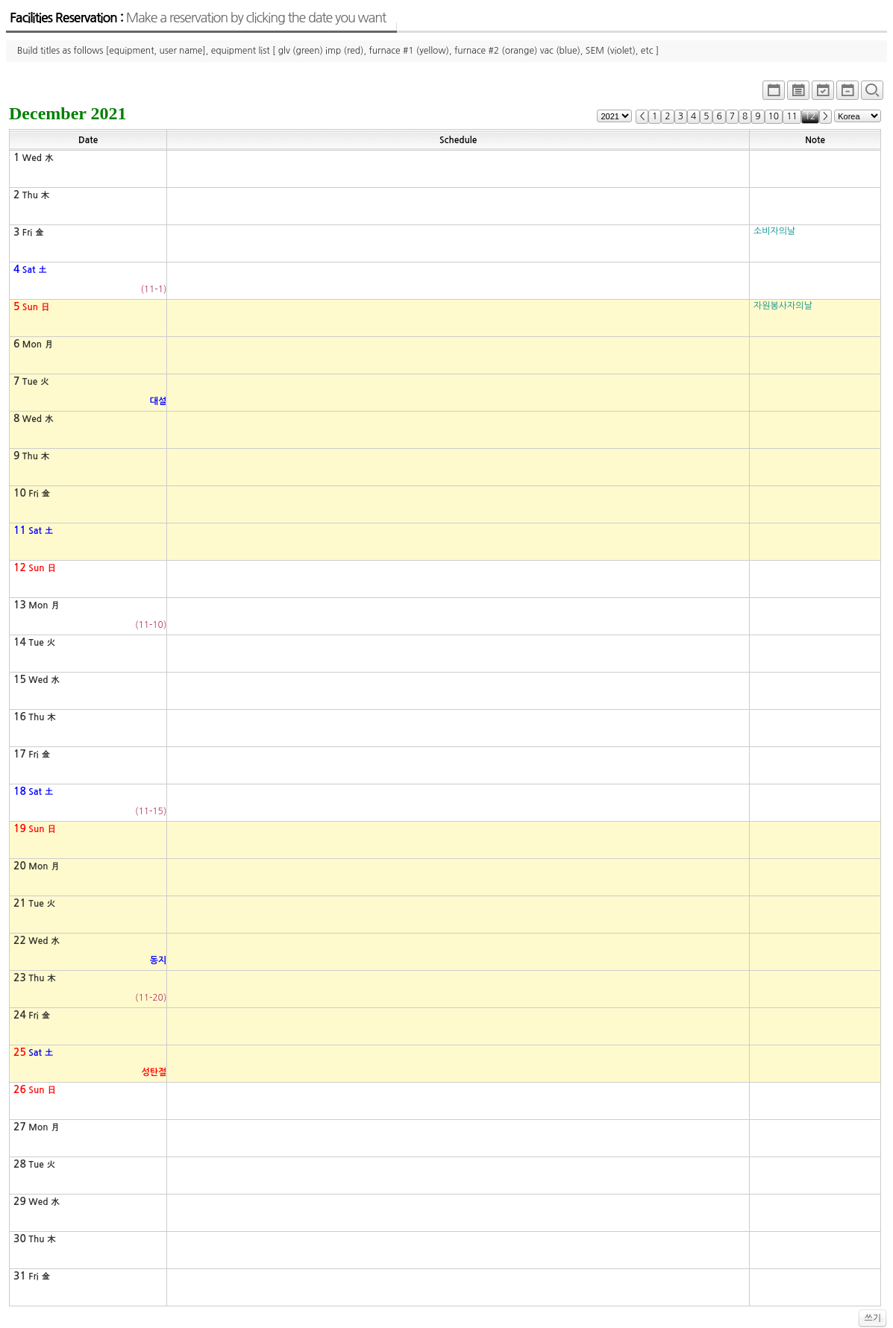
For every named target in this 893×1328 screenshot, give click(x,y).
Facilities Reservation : (198, 18)
